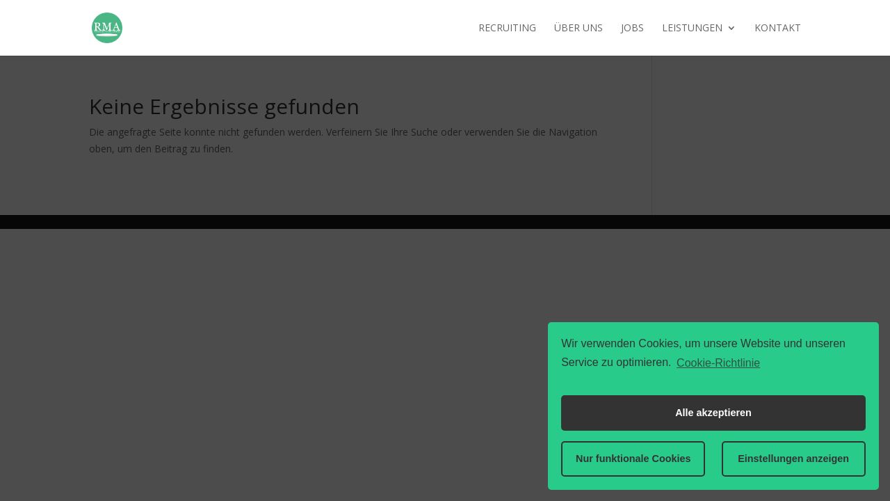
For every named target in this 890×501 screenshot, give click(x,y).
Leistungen (692, 28)
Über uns (578, 28)
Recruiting (507, 28)
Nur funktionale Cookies (633, 458)
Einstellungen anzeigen (793, 458)
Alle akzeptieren (713, 412)
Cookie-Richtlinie (718, 363)
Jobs (632, 28)
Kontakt (777, 28)
